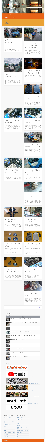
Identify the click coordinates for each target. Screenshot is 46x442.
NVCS (18, 436)
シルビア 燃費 (6, 434)
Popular (8, 315)
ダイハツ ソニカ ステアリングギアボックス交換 (13, 42)
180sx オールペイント (7, 424)
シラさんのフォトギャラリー (21, 410)
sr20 (5, 430)
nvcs (5, 426)
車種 (11, 14)
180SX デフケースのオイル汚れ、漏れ (16, 339)
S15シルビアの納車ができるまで (22, 430)
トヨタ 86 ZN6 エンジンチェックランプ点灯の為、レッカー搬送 (21, 335)
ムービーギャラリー (20, 376)
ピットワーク (16, 14)
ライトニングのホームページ (21, 370)
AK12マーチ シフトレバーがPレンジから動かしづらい (19, 318)
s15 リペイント (6, 419)
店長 (21, 14)
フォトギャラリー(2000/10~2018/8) (23, 396)
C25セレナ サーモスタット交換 (15, 352)
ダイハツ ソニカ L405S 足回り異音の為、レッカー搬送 (32, 45)
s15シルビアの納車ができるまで (9, 432)
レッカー (26, 14)
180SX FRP (6, 436)
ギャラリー (38, 14)
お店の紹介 (6, 17)
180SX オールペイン (7, 417)
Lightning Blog (10, 4)
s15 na (5, 428)
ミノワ (18, 421)
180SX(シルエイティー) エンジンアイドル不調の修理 (19, 331)
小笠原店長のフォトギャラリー (22, 403)
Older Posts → (38, 307)
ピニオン (18, 434)
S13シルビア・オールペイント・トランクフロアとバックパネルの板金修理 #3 (23, 322)
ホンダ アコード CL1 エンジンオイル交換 (17, 356)
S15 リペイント (19, 419)
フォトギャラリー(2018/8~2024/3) (23, 390)
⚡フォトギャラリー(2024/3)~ (22, 383)
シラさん (32, 14)
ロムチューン (19, 423)
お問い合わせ (13, 17)
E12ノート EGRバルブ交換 (15, 348)
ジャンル (6, 14)
